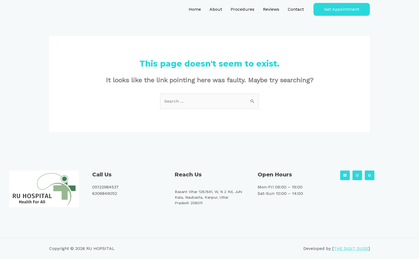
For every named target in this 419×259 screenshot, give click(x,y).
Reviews (271, 9)
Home (195, 9)
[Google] (369, 175)
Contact (296, 9)
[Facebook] (345, 175)
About (216, 9)
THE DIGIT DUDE (351, 248)
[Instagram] (357, 175)
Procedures (242, 9)
